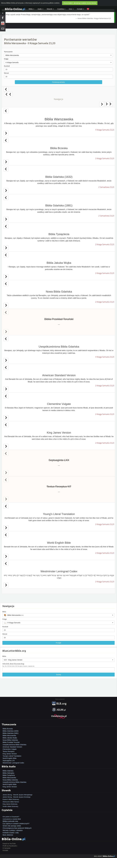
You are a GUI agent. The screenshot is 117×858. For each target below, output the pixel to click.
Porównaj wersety (58, 82)
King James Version (10, 754)
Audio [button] (40, 9)
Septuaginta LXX (9, 760)
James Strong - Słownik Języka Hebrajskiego (17, 795)
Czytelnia (61, 9)
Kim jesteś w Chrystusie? (11, 817)
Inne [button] (71, 9)
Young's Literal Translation (12, 756)
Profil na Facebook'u (10, 846)
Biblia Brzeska (8, 729)
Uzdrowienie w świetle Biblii (12, 819)
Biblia (31, 9)
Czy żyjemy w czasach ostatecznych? (16, 823)
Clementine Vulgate (10, 749)
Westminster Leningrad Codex (13, 763)
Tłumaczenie (8, 52)
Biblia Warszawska (9, 735)
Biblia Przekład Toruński (11, 742)
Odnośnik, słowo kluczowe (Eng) (13, 664)
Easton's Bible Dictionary (11, 799)
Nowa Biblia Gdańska (10, 740)
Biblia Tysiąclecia (9, 775)
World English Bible (9, 758)
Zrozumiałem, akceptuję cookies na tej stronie (80, 3)
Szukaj (58, 674)
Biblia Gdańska (8, 771)
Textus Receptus (9, 751)
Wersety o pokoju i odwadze (13, 830)
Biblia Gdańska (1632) (11, 731)
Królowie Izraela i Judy (11, 833)
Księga (6, 59)
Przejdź (58, 643)
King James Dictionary (10, 804)
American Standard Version (12, 747)
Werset (6, 73)
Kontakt (5, 850)
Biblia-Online (15, 9)
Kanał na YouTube (9, 843)
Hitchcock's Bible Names (11, 802)
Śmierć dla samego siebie (12, 826)
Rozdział (7, 66)
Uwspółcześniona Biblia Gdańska (14, 745)
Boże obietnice (8, 835)
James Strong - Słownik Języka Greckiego (16, 797)
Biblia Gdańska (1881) (11, 733)
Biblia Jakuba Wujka (10, 738)
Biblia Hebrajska (8, 773)
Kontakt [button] (80, 9)
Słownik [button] (50, 9)
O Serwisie (6, 848)
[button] (58, 55)
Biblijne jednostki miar (10, 821)
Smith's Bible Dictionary (10, 806)
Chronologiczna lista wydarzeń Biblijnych (17, 828)
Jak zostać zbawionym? (11, 814)
